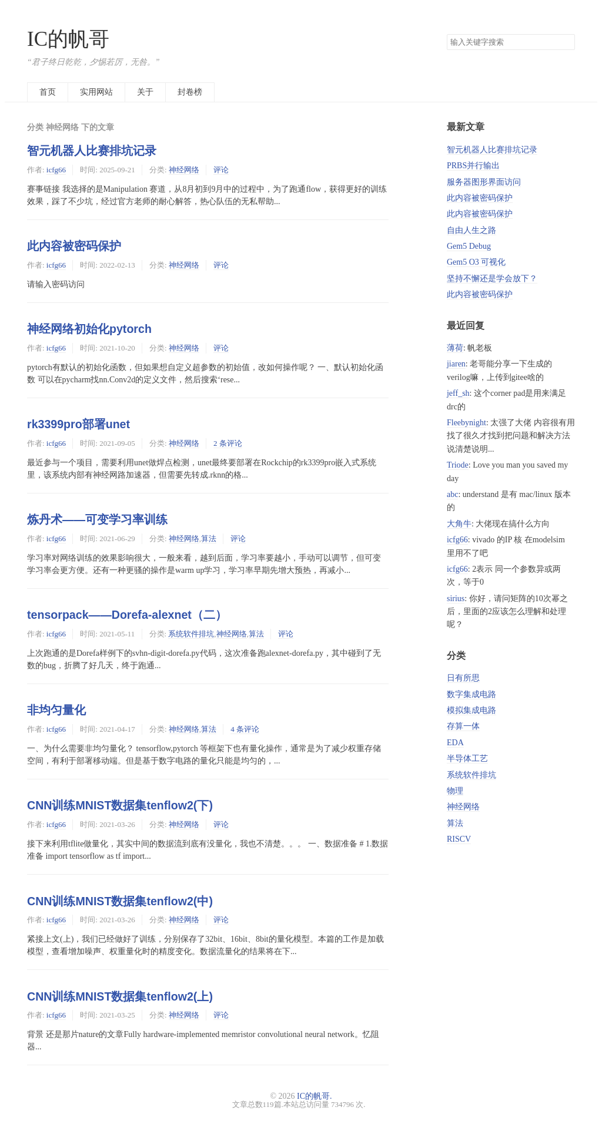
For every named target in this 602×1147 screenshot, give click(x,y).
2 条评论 (227, 443)
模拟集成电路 (471, 710)
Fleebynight (466, 422)
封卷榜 (190, 92)
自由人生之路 (471, 230)
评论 (221, 169)
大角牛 (459, 523)
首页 (47, 92)
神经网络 (184, 169)
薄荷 (455, 348)
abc (452, 494)
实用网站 (96, 92)
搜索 (565, 42)
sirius (455, 598)
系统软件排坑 (191, 633)
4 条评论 (244, 729)
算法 (208, 538)
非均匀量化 (56, 709)
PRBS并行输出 (473, 165)
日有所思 (463, 677)
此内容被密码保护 (74, 245)
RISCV (459, 839)
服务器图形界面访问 (484, 182)
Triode (458, 465)
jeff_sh (458, 393)
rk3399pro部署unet (78, 424)
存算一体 (463, 726)
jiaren (456, 363)
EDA (455, 742)
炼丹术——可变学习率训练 (97, 519)
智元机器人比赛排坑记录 (91, 150)
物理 (455, 790)
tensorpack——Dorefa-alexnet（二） (127, 614)
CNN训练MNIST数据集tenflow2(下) (120, 805)
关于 (145, 92)
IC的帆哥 (68, 39)
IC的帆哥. (314, 1096)
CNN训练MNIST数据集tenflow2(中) (120, 901)
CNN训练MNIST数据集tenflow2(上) (120, 996)
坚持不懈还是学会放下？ (492, 278)
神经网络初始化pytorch (89, 328)
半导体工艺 (467, 758)
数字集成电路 (471, 694)
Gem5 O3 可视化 (476, 262)
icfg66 (56, 169)
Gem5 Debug (469, 246)
